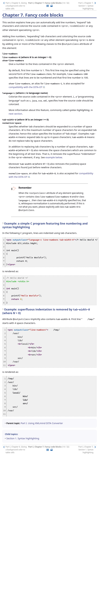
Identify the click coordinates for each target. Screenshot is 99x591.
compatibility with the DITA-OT (27, 84)
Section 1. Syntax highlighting (22, 433)
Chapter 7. (13, 15)
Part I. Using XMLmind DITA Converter (42, 418)
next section (15, 110)
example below (53, 154)
